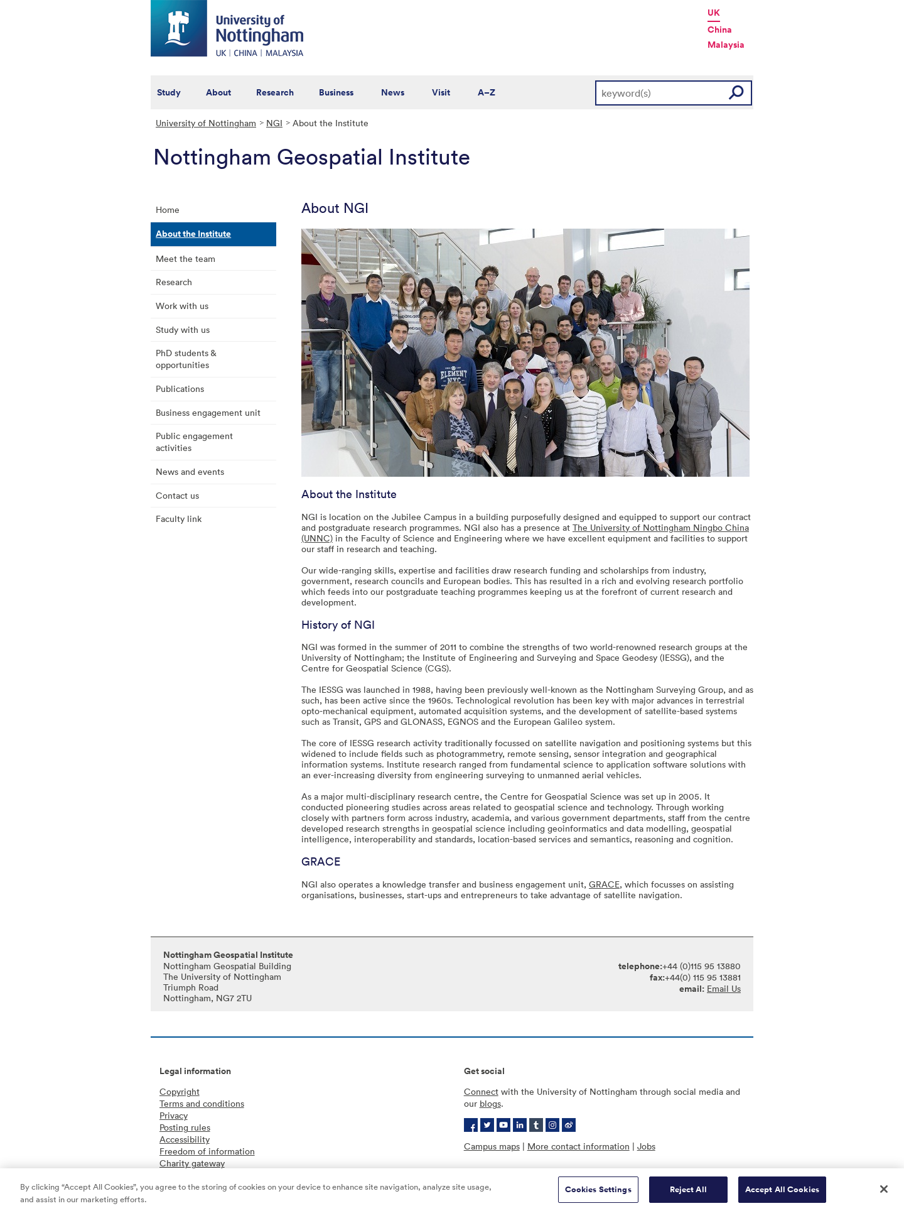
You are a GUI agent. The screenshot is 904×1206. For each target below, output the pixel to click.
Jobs (646, 1146)
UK (714, 12)
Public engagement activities (194, 442)
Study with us (183, 329)
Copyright (179, 1091)
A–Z (486, 92)
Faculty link (179, 518)
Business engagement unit (208, 412)
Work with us (182, 306)
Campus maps (492, 1146)
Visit (441, 92)
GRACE (604, 884)
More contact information (578, 1146)
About (218, 92)
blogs (490, 1103)
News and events (190, 471)
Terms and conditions (201, 1103)
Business (336, 92)
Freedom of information (207, 1151)
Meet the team (185, 258)
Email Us (724, 988)
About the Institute (193, 233)
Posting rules (184, 1127)
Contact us (177, 495)
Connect (481, 1091)
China (720, 29)
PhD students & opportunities (186, 359)
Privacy (173, 1115)
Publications (180, 388)
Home (168, 209)
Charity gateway (192, 1163)
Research (275, 92)
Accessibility (184, 1139)
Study (169, 92)
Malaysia (726, 44)
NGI (274, 123)
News (392, 92)
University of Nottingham (206, 123)
